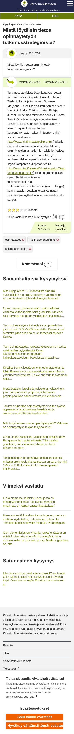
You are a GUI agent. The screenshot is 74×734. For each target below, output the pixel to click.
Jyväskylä (61, 229)
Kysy (19, 16)
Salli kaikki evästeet (34, 717)
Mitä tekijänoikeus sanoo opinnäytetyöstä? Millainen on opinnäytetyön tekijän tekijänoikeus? (35, 425)
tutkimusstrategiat (16, 248)
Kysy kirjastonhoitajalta (15, 24)
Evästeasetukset (34, 708)
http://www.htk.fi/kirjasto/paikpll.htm (29, 141)
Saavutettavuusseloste (17, 661)
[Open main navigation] (70, 3)
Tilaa (6, 653)
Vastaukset (36, 24)
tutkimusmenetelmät (42, 239)
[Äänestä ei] (61, 217)
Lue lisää (29, 696)
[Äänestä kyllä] (54, 216)
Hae (55, 16)
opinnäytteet (13, 239)
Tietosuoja (9, 668)
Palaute (8, 645)
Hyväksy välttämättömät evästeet (35, 726)
